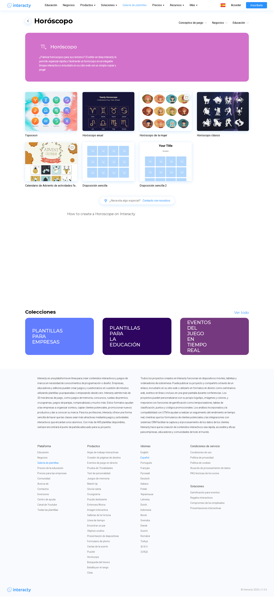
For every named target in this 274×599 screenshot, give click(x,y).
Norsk (143, 517)
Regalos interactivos (201, 500)
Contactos (43, 491)
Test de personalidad (98, 475)
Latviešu (145, 502)
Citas (90, 575)
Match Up (92, 486)
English (144, 454)
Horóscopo (93, 559)
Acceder (236, 5)
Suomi (144, 533)
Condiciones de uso (201, 454)
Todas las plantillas (47, 512)
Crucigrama (93, 496)
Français (145, 470)
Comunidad (43, 481)
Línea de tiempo (96, 522)
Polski (143, 491)
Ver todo (241, 315)
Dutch (143, 507)
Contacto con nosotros (156, 201)
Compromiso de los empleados (207, 505)
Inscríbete (256, 5)
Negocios (69, 5)
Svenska (145, 522)
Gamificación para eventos (205, 495)
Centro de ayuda (46, 502)
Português (146, 465)
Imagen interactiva (97, 512)
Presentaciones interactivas (205, 510)
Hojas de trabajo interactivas (102, 454)
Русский (145, 475)
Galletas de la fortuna (99, 517)
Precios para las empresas (52, 475)
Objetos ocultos (95, 533)
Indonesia (145, 512)
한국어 (144, 549)
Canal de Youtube (47, 507)
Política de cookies (200, 465)
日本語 (144, 554)
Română (145, 538)
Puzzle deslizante (97, 502)
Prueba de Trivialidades (100, 470)
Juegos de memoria (98, 481)
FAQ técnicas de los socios (204, 475)
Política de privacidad (202, 460)
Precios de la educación (50, 470)
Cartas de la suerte (97, 549)
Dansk (143, 528)
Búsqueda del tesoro (98, 564)
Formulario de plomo (98, 543)
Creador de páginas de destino (104, 460)
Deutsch (145, 481)
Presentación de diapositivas (103, 538)
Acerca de (43, 486)
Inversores (43, 496)
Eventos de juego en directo (102, 465)
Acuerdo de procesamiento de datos (210, 470)
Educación (51, 5)
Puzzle (91, 554)
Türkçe (144, 543)
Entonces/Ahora (96, 507)
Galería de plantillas (135, 5)
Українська (146, 496)
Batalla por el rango (98, 569)
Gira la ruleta (94, 491)
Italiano (144, 486)
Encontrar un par (96, 528)
